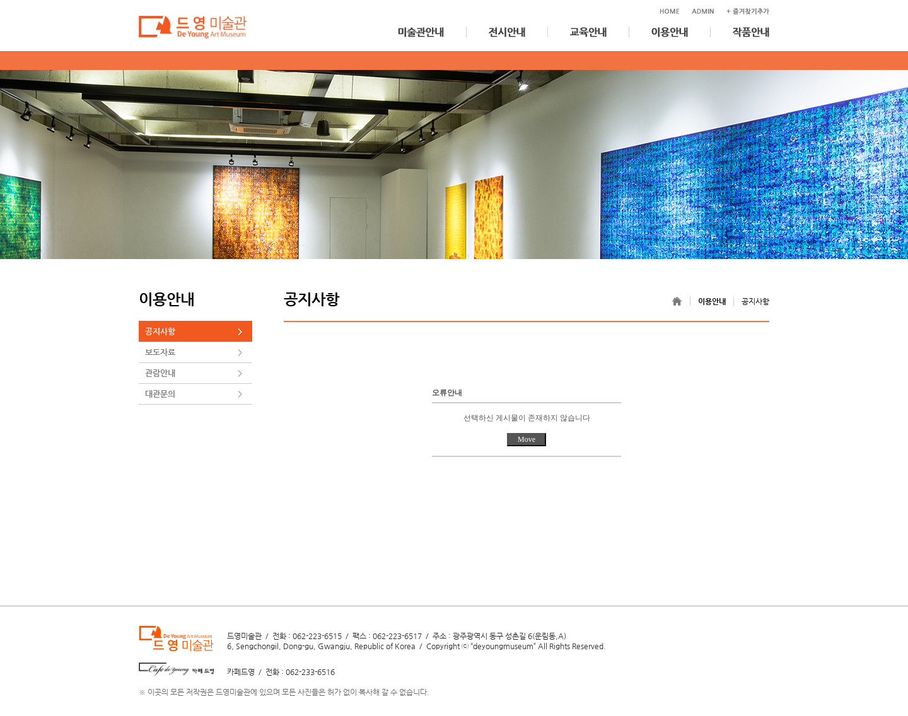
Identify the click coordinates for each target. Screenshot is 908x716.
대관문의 (160, 393)
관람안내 (160, 373)
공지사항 (160, 331)
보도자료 (160, 352)
